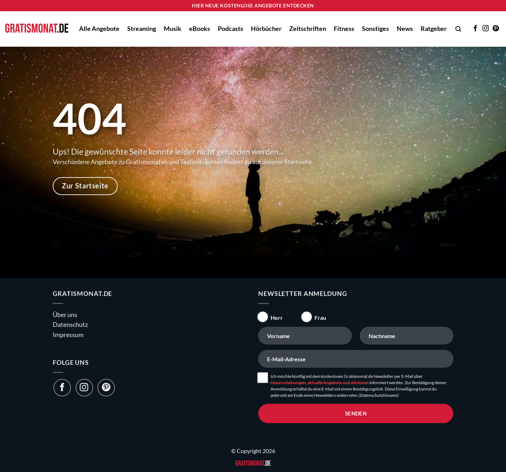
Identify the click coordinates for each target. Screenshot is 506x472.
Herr (277, 317)
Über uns (65, 314)
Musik (172, 28)
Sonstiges (375, 28)
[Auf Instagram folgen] (485, 28)
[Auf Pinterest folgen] (496, 28)
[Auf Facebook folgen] (475, 28)
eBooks (199, 28)
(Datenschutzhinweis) (378, 395)
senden (356, 413)
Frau (320, 317)
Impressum (68, 334)
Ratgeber (434, 28)
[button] (458, 29)
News (405, 28)
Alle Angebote (99, 28)
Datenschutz (70, 324)
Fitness (344, 28)
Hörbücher (266, 28)
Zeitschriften (307, 28)
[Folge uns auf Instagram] (84, 387)
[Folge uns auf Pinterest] (106, 387)
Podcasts (230, 28)
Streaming (141, 28)
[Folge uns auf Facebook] (62, 387)
